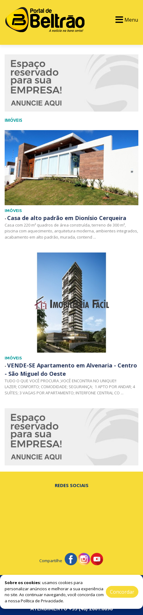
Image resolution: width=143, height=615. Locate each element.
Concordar (122, 591)
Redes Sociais (72, 485)
